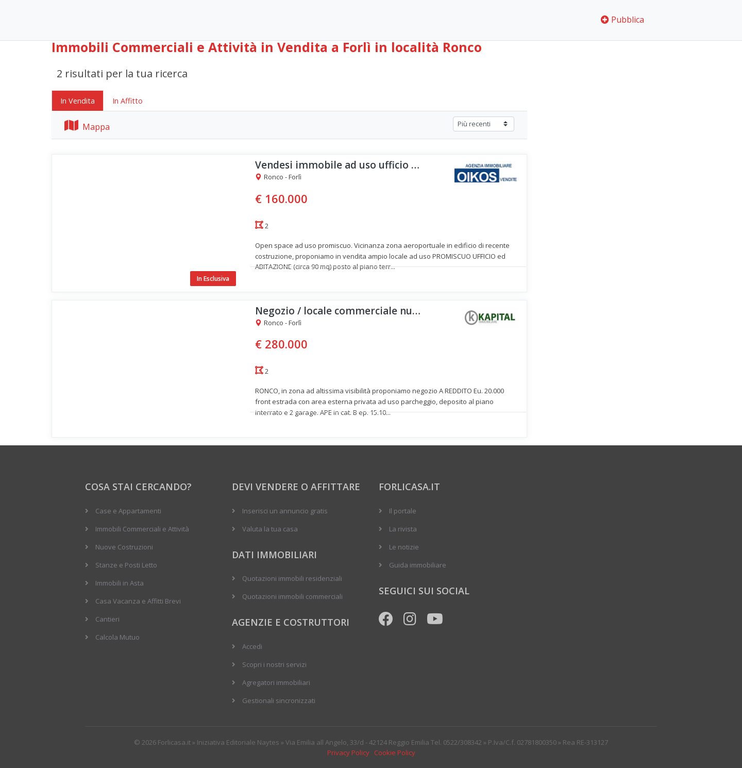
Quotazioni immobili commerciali (292, 596)
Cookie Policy (394, 752)
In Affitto (127, 101)
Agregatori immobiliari (276, 682)
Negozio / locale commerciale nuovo (340, 311)
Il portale (402, 510)
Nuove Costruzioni (124, 547)
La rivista (403, 528)
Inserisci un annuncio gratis (285, 510)
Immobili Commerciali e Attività (142, 528)
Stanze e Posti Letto (126, 565)
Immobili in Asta (119, 583)
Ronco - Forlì (278, 177)
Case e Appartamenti (128, 510)
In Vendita (77, 101)
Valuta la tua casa (270, 528)
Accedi (252, 646)
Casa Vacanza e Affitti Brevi (138, 601)
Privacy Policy (348, 752)
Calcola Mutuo (117, 637)
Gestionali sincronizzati (278, 700)
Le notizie (404, 547)
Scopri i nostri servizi (274, 664)
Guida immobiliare (417, 565)
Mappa (87, 126)
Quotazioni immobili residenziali (292, 578)
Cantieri (107, 619)
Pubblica (622, 19)
